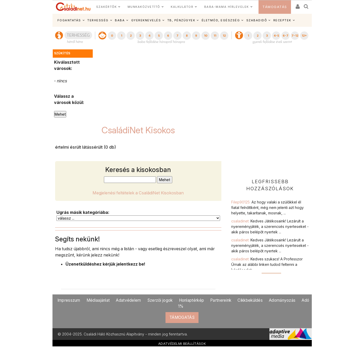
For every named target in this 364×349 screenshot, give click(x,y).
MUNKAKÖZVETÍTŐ (144, 7)
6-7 (285, 35)
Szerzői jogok (160, 300)
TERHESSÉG (98, 20)
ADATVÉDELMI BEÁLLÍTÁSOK (182, 343)
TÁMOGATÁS (274, 7)
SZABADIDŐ (256, 20)
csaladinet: (270, 226)
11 (215, 35)
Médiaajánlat (98, 300)
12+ (304, 35)
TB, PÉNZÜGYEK (181, 20)
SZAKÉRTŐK (106, 7)
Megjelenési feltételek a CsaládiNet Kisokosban (138, 192)
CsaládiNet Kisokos (138, 130)
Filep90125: (267, 207)
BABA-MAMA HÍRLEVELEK (226, 7)
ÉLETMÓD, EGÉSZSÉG (221, 20)
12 (224, 35)
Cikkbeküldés (250, 300)
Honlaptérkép (191, 300)
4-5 (276, 35)
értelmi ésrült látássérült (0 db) (85, 147)
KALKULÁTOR (182, 7)
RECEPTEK (282, 20)
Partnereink (220, 300)
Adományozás (282, 300)
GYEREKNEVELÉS (146, 20)
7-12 (295, 35)
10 (205, 35)
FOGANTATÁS (69, 20)
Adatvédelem (128, 300)
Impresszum (68, 300)
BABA (120, 20)
